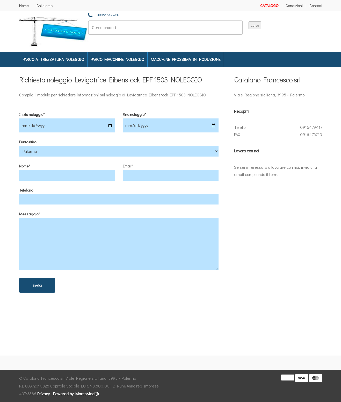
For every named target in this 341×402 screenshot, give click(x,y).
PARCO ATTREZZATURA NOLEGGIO (53, 59)
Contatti (315, 6)
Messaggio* (29, 213)
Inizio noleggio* (32, 114)
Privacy (43, 393)
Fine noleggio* (134, 114)
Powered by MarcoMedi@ (76, 393)
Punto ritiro (27, 141)
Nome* (24, 165)
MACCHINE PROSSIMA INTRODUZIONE (186, 59)
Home (24, 6)
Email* (128, 165)
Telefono (26, 190)
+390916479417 (107, 14)
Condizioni (294, 6)
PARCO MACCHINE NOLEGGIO (117, 59)
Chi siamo (45, 6)
